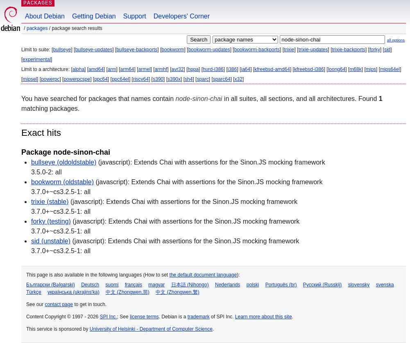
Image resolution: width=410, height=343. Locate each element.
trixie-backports (348, 50)
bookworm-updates (209, 50)
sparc (202, 79)
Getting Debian (94, 16)
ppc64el (120, 79)
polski (253, 285)
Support (134, 16)
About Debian (45, 16)
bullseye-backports (136, 50)
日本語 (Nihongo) (190, 285)
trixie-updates (313, 50)
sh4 (189, 79)
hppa (193, 69)
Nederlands (227, 285)
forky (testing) (51, 221)
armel (144, 69)
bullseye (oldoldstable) (63, 162)
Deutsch (90, 285)
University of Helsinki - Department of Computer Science (151, 329)
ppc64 (101, 79)
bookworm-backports (257, 50)
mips (371, 69)
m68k (355, 69)
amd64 (96, 69)
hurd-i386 (213, 69)
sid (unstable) (50, 241)
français (133, 285)
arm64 (127, 69)
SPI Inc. (108, 317)
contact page (59, 304)
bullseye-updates (93, 50)
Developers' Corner (182, 16)
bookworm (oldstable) (62, 181)
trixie (289, 50)
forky (374, 50)
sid (387, 50)
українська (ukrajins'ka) (74, 292)
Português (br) (281, 285)
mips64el (390, 69)
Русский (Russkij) (322, 285)
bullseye (62, 50)
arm (112, 69)
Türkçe (33, 292)
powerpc (50, 79)
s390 (158, 79)
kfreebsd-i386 (309, 69)
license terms (144, 317)
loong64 (337, 69)
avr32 (177, 69)
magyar (156, 285)
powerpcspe (76, 79)
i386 (232, 69)
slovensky (359, 285)
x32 (238, 79)
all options (396, 40)
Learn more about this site (263, 317)
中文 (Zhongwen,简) (128, 292)
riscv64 (141, 79)
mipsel (30, 79)
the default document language (203, 275)
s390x (174, 79)
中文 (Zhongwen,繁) (177, 292)
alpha (78, 69)
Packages (37, 28)
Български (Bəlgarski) (50, 285)
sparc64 (222, 79)
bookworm (172, 50)
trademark (199, 317)
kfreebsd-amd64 (272, 69)
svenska (385, 285)
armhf (161, 69)
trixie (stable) (50, 201)
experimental (37, 59)
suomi (112, 285)
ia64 (245, 69)
